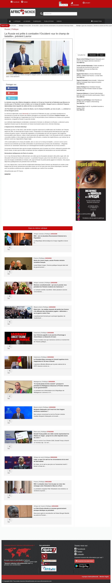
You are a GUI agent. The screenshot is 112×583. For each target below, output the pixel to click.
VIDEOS (59, 21)
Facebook (15, 2)
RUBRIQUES (37, 21)
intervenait (25, 113)
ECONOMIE (75, 4)
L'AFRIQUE (17, 21)
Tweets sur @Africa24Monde (84, 214)
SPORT (86, 3)
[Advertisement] (29, 181)
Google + (12, 93)
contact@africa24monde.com (14, 562)
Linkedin (79, 554)
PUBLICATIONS (49, 21)
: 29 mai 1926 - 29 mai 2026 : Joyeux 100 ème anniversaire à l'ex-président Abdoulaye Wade (47, 25)
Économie (93, 55)
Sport (101, 55)
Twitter (24, 2)
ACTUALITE (63, 4)
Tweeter (11, 98)
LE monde (27, 21)
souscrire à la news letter (84, 561)
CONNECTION (96, 21)
